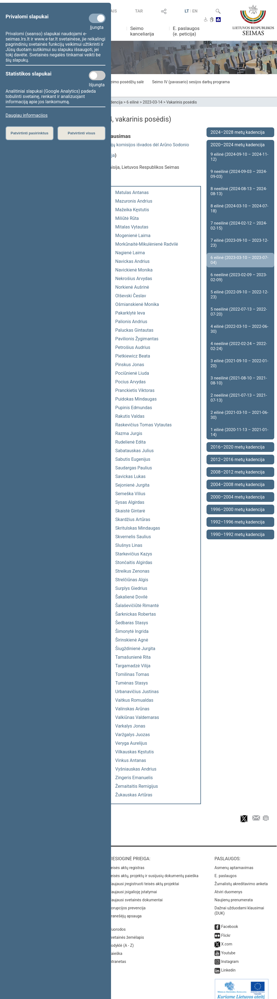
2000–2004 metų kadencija (238, 497)
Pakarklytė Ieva (130, 313)
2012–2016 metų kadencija (238, 459)
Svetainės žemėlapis (126, 932)
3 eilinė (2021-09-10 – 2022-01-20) (239, 363)
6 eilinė (133, 102)
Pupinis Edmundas (133, 407)
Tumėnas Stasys (131, 683)
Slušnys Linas (128, 545)
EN (195, 11)
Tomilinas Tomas (132, 674)
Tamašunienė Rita (132, 657)
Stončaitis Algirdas (133, 562)
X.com (226, 938)
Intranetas (117, 956)
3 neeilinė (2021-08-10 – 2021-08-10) (239, 381)
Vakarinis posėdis (181, 102)
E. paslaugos (226, 870)
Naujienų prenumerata (234, 894)
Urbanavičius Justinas (137, 691)
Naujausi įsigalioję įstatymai (133, 886)
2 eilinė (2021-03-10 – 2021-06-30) (239, 415)
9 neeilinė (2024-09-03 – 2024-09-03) (239, 174)
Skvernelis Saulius (133, 536)
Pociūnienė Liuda (132, 373)
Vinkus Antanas (130, 760)
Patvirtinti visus (81, 133)
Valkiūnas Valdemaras (137, 717)
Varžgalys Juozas (132, 734)
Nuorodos (117, 924)
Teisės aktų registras (126, 862)
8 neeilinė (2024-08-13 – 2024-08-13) (239, 191)
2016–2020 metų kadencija (238, 447)
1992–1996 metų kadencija (238, 522)
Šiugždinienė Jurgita (135, 648)
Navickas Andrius (132, 261)
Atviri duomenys (228, 886)
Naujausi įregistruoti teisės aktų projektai (144, 878)
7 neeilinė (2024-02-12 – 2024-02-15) (239, 226)
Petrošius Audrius (132, 347)
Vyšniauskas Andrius (135, 769)
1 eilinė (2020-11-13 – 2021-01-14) (239, 432)
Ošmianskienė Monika (137, 304)
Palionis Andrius (131, 321)
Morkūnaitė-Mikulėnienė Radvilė (146, 244)
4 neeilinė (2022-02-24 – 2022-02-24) (239, 346)
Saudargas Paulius (133, 467)
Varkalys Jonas (130, 726)
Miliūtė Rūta (127, 218)
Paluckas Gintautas (134, 330)
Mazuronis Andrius (133, 201)
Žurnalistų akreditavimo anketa (241, 878)
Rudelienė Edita (130, 442)
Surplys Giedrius (131, 588)
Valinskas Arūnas (132, 708)
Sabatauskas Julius (134, 450)
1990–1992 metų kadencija (238, 534)
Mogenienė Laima (132, 235)
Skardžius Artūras (132, 519)
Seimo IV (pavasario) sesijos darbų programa (191, 82)
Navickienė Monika (133, 270)
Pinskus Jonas (129, 364)
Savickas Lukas (130, 476)
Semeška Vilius (130, 493)
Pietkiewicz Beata (132, 356)
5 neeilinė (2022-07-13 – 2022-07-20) (239, 312)
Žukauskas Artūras (133, 794)
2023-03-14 (152, 102)
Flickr (226, 930)
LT (187, 11)
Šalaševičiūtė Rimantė (137, 605)
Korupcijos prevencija (127, 902)
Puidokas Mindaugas (136, 399)
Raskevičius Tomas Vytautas (143, 424)
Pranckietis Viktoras (134, 390)
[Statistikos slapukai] (97, 75)
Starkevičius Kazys (133, 554)
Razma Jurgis (128, 433)
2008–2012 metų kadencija (238, 472)
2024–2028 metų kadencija (238, 132)
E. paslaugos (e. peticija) (186, 31)
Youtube (228, 947)
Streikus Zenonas (132, 571)
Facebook (229, 921)
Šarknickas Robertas (135, 614)
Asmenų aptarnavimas (234, 862)
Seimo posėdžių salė (125, 82)
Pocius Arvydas (130, 381)
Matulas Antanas (132, 192)
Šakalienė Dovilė (131, 597)
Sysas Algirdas (129, 502)
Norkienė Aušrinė (132, 287)
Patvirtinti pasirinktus (29, 133)
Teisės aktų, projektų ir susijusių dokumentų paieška (153, 870)
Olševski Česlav (130, 295)
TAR (139, 11)
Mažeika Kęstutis (132, 209)
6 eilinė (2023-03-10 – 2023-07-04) (239, 260)
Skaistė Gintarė (130, 511)
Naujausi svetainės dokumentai (136, 894)
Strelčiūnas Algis (131, 579)
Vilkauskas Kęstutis (134, 751)
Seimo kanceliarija (142, 31)
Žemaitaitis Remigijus (136, 786)
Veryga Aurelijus (131, 743)
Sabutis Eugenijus (132, 459)
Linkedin (228, 964)
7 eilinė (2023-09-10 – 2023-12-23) (239, 243)
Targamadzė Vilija (132, 665)
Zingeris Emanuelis (134, 777)
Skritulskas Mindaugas (137, 528)
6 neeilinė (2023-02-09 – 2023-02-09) (239, 277)
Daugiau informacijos (26, 115)
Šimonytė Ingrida (131, 631)
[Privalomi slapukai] (97, 18)
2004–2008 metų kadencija (238, 484)
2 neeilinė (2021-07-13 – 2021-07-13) (239, 398)
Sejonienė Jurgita (132, 485)
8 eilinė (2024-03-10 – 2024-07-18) (239, 208)
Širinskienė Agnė (131, 640)
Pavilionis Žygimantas (136, 338)
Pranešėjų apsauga (125, 910)
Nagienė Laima (130, 252)
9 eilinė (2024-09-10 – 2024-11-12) (239, 157)
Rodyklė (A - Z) (121, 940)
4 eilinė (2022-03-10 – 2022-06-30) (239, 329)
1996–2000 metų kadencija (238, 509)
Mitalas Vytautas (131, 227)
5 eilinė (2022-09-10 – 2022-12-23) (239, 295)
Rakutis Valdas (129, 416)
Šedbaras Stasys (131, 622)
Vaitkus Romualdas (134, 700)
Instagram (230, 956)
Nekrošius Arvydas (133, 278)
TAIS (112, 11)
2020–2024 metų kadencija (238, 144)
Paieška (115, 948)
